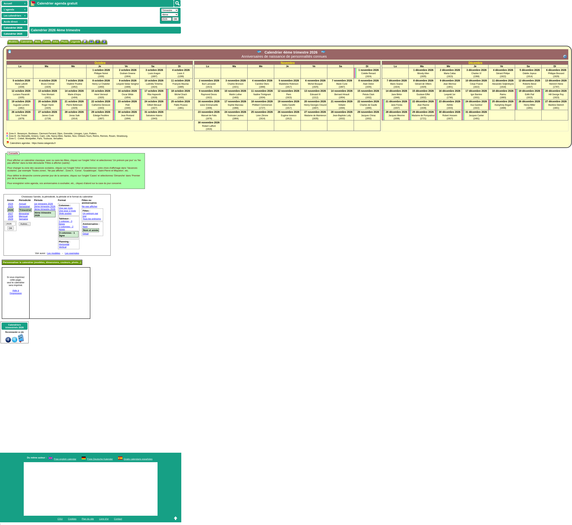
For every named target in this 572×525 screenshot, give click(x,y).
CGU (60, 519)
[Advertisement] (94, 15)
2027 (10, 213)
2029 (10, 219)
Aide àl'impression (16, 292)
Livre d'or (104, 519)
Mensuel (23, 216)
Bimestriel (24, 213)
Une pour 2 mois (67, 210)
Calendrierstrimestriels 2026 (14, 326)
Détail (85, 233)
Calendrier (26, 41)
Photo (64, 41)
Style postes (65, 213)
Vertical (63, 247)
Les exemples (72, 253)
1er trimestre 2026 (43, 203)
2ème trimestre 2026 (44, 206)
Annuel (22, 203)
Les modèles (53, 253)
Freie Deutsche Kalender (100, 459)
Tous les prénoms (92, 218)
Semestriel (24, 206)
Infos (55, 41)
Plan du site (88, 519)
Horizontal (64, 244)
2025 (10, 206)
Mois (37, 41)
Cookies (72, 519)
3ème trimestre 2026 (44, 209)
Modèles (13, 41)
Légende (75, 41)
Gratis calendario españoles (138, 459)
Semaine (23, 219)
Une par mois (66, 208)
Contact (118, 519)
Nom (85, 226)
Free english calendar (65, 459)
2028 (10, 216)
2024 (10, 203)
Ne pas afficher (89, 206)
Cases (46, 41)
